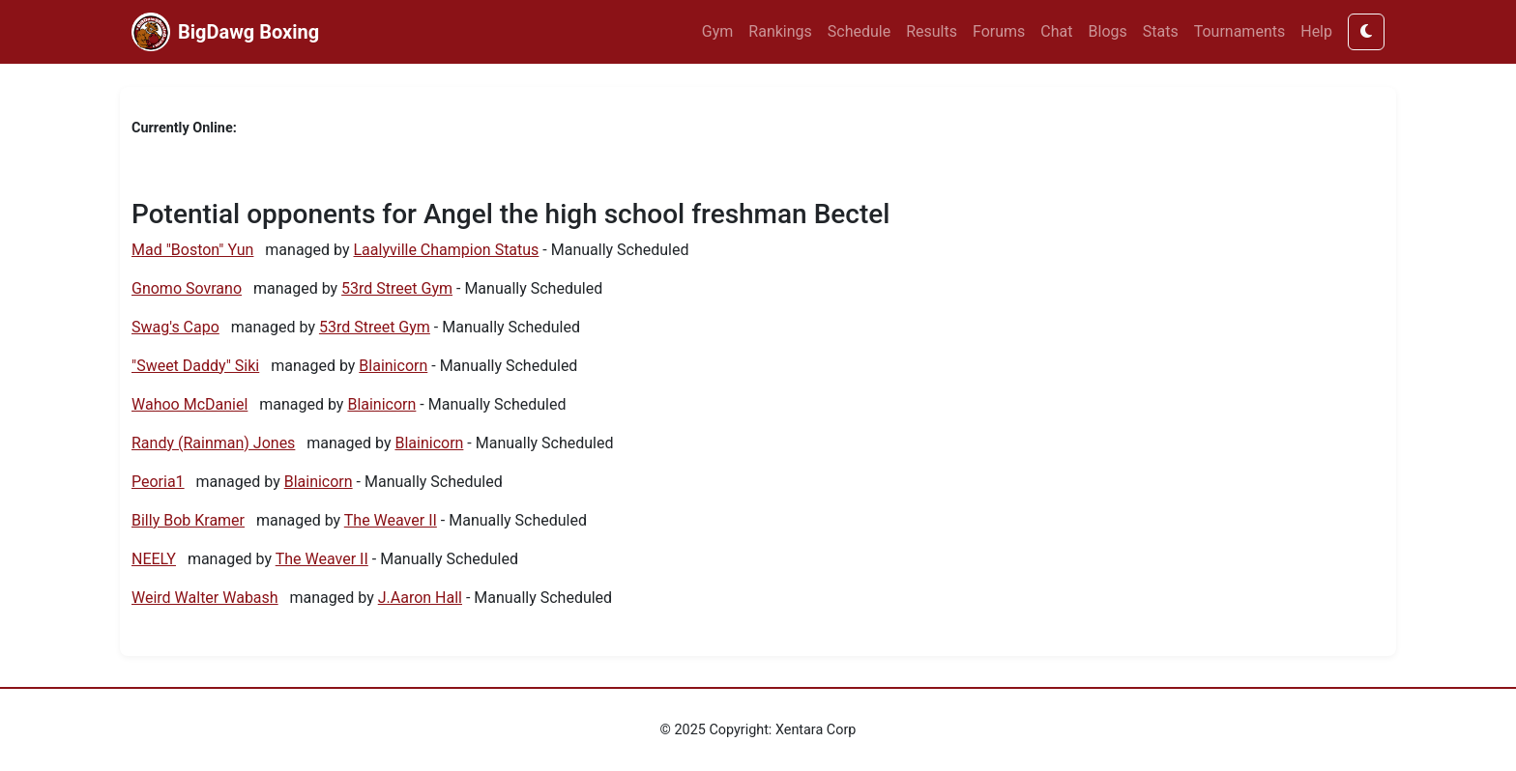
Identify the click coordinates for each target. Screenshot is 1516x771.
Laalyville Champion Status (446, 250)
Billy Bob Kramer (188, 520)
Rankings (779, 31)
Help (1316, 31)
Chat (1056, 31)
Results (931, 31)
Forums (999, 31)
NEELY (153, 559)
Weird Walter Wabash (204, 597)
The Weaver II (390, 520)
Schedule (859, 31)
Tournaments (1240, 31)
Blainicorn (393, 366)
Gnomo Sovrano (186, 288)
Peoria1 (158, 481)
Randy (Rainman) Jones (213, 443)
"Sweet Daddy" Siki (195, 366)
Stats (1161, 31)
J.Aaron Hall (420, 597)
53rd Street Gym (396, 288)
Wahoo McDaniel (189, 404)
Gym (718, 31)
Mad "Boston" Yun (192, 250)
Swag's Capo (175, 327)
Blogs (1108, 31)
